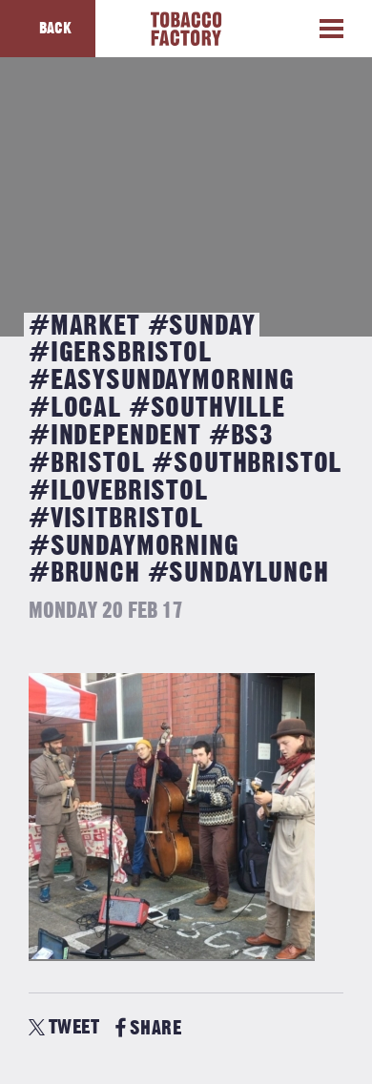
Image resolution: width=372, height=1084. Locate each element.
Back (55, 28)
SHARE (148, 1028)
